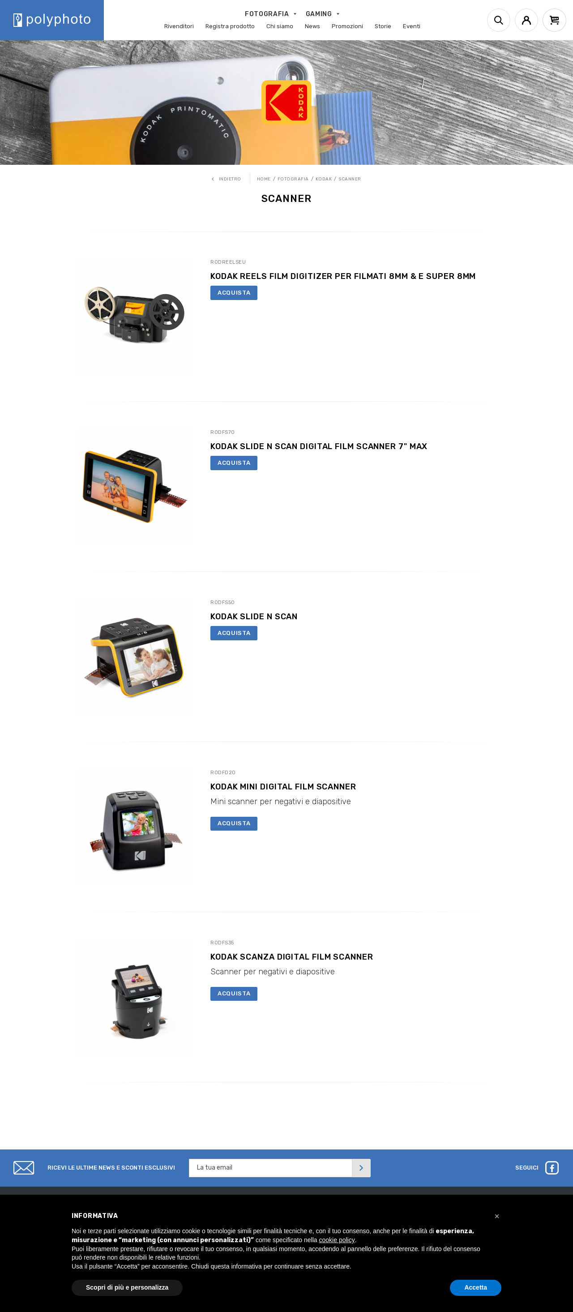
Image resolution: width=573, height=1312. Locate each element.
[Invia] (361, 1168)
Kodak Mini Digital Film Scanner (283, 787)
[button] (497, 1216)
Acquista (234, 292)
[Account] (526, 20)
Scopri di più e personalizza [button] (127, 1287)
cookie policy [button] (337, 1239)
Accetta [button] (475, 1287)
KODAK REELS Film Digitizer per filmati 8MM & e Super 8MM (343, 276)
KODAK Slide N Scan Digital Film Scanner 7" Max (319, 446)
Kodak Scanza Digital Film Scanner (291, 957)
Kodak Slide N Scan (254, 617)
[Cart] (554, 20)
